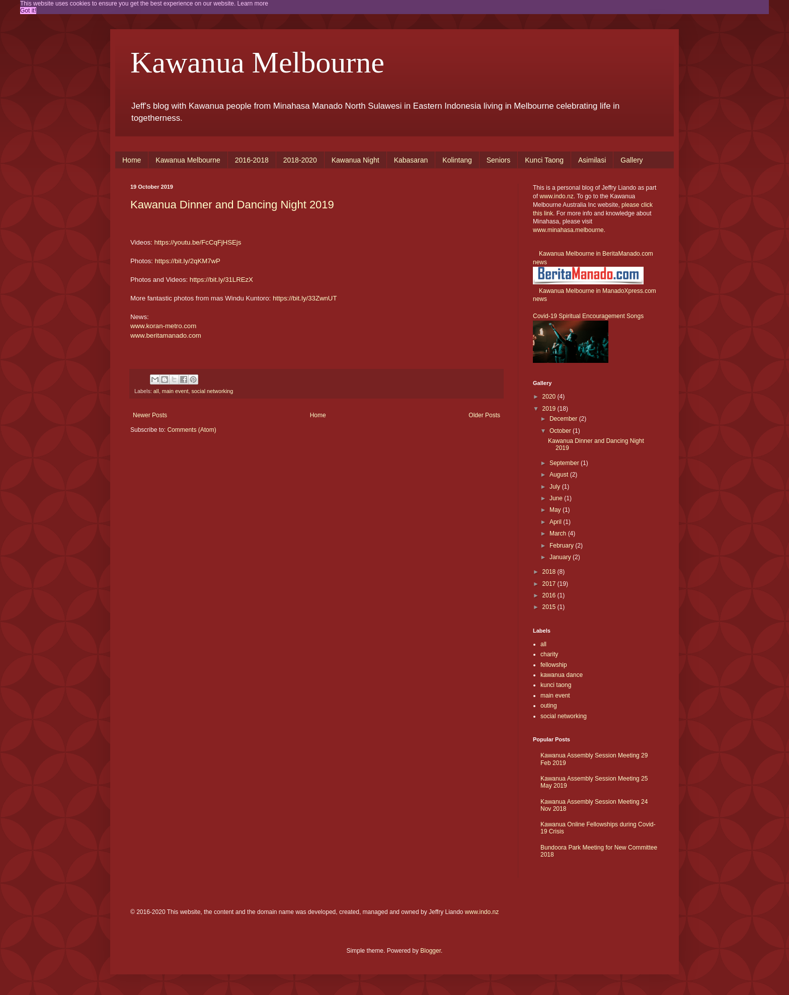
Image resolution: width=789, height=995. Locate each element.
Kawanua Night (355, 160)
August (559, 474)
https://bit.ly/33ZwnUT (305, 298)
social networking (212, 391)
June (556, 498)
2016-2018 (252, 160)
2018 (550, 571)
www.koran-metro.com (163, 326)
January (561, 557)
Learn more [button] (253, 3)
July (555, 486)
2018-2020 (300, 160)
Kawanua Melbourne (257, 62)
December (564, 418)
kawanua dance (561, 674)
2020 (550, 396)
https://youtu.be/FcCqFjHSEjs (197, 242)
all (156, 391)
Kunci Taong (544, 160)
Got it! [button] (28, 10)
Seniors (498, 160)
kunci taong (555, 684)
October (561, 430)
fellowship (553, 664)
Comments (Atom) (191, 429)
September (565, 463)
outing (548, 705)
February (562, 545)
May (556, 509)
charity (549, 654)
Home (131, 160)
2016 (550, 595)
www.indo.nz (556, 196)
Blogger (430, 950)
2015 (550, 606)
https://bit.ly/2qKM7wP (187, 261)
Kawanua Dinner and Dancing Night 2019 (232, 204)
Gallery (631, 160)
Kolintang (456, 160)
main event (175, 391)
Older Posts (484, 415)
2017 (550, 583)
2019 (550, 408)
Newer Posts (150, 415)
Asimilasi (592, 160)
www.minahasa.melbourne (568, 230)
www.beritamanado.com (165, 335)
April (556, 521)
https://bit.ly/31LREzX (221, 279)
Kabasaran (411, 160)
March (558, 533)
